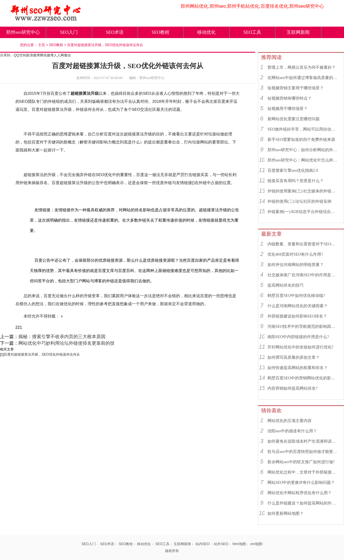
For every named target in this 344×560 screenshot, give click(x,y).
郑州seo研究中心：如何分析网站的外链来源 (303, 150)
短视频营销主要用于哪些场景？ (295, 88)
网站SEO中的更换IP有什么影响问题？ (301, 482)
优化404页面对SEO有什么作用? (295, 254)
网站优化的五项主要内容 (289, 421)
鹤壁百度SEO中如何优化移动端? (296, 295)
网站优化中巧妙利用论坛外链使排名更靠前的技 (66, 343)
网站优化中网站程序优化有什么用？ (299, 493)
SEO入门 (69, 32)
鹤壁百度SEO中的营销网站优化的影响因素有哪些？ (303, 378)
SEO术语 (115, 32)
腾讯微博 (47, 55)
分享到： (7, 55)
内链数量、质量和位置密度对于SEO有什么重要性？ (303, 244)
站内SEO (203, 544)
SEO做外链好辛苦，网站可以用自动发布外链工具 (303, 129)
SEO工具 (252, 32)
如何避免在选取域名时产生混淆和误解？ (303, 441)
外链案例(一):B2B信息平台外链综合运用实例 (303, 212)
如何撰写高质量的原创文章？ (293, 357)
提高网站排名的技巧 (285, 285)
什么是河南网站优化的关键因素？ (297, 306)
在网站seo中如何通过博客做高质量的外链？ (303, 78)
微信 (67, 55)
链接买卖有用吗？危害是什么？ (295, 181)
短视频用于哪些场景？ (287, 109)
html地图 (239, 544)
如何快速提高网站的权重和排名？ (297, 368)
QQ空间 (20, 55)
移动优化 (206, 32)
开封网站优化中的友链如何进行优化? (300, 347)
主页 (41, 45)
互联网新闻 (298, 32)
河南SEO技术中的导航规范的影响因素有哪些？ (303, 326)
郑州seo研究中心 (23, 32)
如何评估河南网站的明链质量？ (295, 265)
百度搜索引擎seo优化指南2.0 (292, 170)
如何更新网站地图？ (285, 513)
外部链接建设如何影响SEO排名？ (297, 316)
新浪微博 (33, 55)
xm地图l (256, 544)
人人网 (59, 55)
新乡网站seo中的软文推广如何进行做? (301, 462)
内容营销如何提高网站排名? (292, 388)
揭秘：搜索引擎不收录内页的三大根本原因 (61, 336)
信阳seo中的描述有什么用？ (292, 431)
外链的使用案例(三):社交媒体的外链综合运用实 (303, 191)
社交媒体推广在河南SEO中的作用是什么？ (303, 275)
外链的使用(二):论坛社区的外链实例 (299, 201)
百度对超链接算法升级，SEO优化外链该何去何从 (105, 45)
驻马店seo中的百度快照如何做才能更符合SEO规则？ (303, 451)
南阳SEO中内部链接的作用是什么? (298, 337)
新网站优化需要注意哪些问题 (293, 119)
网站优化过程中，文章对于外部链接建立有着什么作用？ (303, 472)
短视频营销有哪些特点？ (289, 98)
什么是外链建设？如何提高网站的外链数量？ (303, 503)
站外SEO (221, 544)
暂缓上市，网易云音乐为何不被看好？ (301, 67)
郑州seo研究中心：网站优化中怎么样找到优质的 (303, 160)
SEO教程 (160, 32)
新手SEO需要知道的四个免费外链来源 (301, 139)
